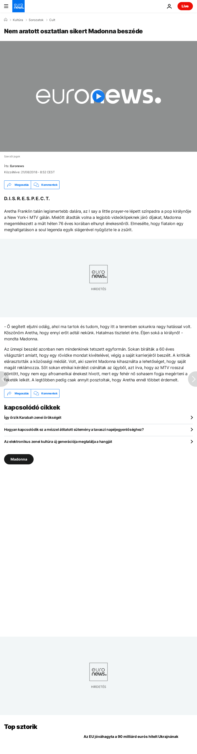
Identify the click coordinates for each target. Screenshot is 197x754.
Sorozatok (36, 20)
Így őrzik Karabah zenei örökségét (32, 417)
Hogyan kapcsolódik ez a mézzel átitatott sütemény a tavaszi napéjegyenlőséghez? (74, 429)
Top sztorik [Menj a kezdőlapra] (20, 726)
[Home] (5, 20)
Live (185, 6)
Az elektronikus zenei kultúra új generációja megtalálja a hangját (58, 441)
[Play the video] (98, 96)
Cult (52, 20)
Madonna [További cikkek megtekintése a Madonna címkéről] (19, 459)
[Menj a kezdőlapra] (18, 6)
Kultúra (18, 20)
